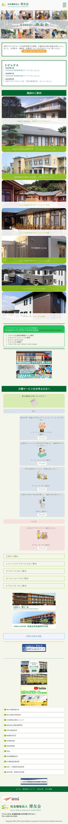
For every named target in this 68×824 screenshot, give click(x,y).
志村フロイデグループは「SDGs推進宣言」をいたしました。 (29, 81)
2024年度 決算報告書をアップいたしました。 (23, 76)
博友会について (29, 789)
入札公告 (40, 789)
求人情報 (48, 789)
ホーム (18, 789)
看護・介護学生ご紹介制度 (34, 51)
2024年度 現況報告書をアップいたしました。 (23, 70)
